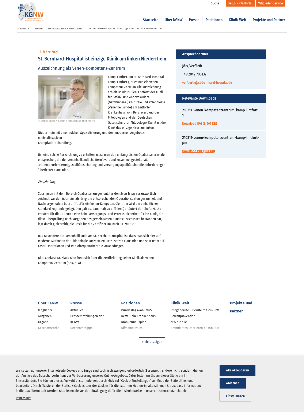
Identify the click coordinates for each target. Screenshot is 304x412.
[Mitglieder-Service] (270, 3)
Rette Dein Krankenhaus (138, 316)
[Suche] (217, 3)
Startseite (150, 15)
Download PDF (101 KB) (198, 151)
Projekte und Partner (269, 15)
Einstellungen (235, 396)
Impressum (23, 398)
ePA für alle (179, 322)
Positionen (214, 15)
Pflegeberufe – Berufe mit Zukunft (195, 310)
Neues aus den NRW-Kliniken (65, 28)
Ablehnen (232, 383)
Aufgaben (45, 316)
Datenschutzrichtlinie (172, 391)
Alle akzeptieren (237, 370)
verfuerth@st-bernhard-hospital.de (207, 83)
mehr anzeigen (152, 342)
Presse (194, 15)
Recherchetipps (81, 328)
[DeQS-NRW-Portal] (240, 3)
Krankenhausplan (133, 322)
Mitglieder (45, 310)
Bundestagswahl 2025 (136, 310)
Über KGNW (174, 15)
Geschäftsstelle (48, 328)
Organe (43, 322)
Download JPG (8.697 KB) (199, 124)
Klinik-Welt (237, 15)
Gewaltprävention (183, 316)
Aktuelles (76, 310)
